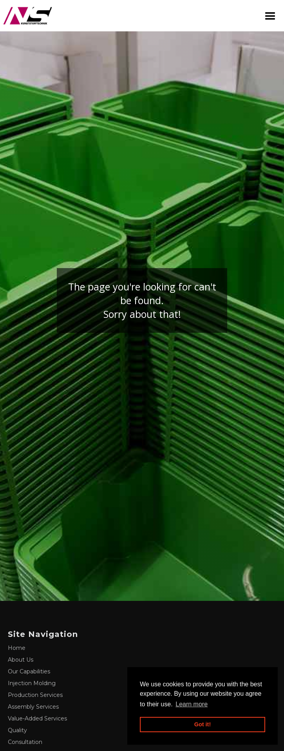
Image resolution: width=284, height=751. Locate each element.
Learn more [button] (191, 704)
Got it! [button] (202, 724)
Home (16, 647)
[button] (270, 16)
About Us (20, 659)
